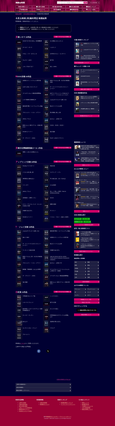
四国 (88, 274)
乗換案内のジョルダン (52, 416)
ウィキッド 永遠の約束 (29, 250)
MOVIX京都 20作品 (23, 76)
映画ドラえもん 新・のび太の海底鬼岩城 (59, 81)
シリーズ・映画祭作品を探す (86, 224)
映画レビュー (86, 211)
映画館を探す (23, 9)
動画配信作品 (74, 9)
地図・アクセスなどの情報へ (62, 36)
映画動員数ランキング (67, 402)
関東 (88, 262)
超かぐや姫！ (26, 237)
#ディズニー (87, 221)
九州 (76, 277)
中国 (76, 274)
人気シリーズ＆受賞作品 (25, 407)
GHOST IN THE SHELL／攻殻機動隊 (32, 41)
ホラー (89, 295)
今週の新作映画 (57, 6)
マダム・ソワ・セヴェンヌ (30, 53)
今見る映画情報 (86, 407)
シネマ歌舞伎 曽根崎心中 (29, 99)
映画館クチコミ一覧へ (86, 299)
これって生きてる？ (28, 66)
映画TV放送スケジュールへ (86, 251)
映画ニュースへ (86, 165)
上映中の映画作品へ (21, 384)
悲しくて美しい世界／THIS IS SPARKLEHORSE (58, 192)
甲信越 (76, 271)
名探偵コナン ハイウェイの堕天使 (32, 80)
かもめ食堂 (53, 185)
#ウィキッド (85, 219)
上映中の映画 (40, 6)
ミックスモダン (54, 296)
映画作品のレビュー (24, 409)
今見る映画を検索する (29, 14)
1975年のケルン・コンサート (58, 53)
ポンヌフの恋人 (54, 308)
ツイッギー (26, 185)
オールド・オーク (27, 47)
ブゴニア (52, 328)
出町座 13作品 (21, 292)
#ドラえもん (77, 219)
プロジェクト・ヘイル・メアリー (32, 112)
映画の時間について (86, 314)
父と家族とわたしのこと (56, 41)
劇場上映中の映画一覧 (86, 89)
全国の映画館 (43, 402)
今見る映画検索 (93, 2)
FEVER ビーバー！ (28, 131)
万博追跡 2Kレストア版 (29, 296)
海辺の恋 (52, 165)
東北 (88, 268)
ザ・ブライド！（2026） (29, 138)
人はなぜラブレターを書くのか (58, 99)
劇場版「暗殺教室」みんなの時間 (32, 269)
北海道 (76, 268)
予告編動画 (57, 9)
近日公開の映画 (74, 6)
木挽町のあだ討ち (27, 210)
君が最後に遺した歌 (55, 112)
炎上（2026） (53, 66)
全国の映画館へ (86, 281)
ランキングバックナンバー (68, 404)
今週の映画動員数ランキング (81, 62)
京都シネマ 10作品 (23, 37)
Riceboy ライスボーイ (28, 165)
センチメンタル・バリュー (30, 328)
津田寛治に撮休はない (29, 178)
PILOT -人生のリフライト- (57, 138)
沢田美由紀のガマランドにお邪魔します (59, 316)
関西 (76, 265)
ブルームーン (26, 334)
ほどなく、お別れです (56, 119)
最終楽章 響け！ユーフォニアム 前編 (32, 106)
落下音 (52, 60)
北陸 (88, 271)
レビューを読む (91, 9)
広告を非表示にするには (63, 379)
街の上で (25, 321)
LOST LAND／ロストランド (30, 87)
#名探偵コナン (78, 221)
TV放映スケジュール (87, 406)
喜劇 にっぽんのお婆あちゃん (31, 152)
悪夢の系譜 (53, 204)
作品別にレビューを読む (25, 411)
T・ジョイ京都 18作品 (25, 227)
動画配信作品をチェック (86, 115)
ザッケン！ (53, 210)
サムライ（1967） (27, 60)
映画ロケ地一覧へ (86, 302)
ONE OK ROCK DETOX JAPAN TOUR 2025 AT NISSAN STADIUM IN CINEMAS (59, 258)
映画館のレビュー (44, 404)
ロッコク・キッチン (28, 315)
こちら (22, 343)
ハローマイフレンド (28, 302)
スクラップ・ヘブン (55, 172)
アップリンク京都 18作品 (26, 162)
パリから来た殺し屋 (28, 172)
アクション (77, 289)
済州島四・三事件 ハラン (29, 197)
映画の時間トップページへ (22, 390)
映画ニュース (40, 9)
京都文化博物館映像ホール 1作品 (29, 148)
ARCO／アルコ (27, 119)
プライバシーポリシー (65, 416)
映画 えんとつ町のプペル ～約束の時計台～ (32, 126)
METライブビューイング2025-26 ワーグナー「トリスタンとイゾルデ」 (59, 94)
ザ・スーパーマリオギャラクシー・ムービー (59, 87)
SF (75, 292)
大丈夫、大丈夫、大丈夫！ (57, 125)
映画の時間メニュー (23, 6)
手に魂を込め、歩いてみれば (58, 178)
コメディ (77, 295)
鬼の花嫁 (52, 131)
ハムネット (53, 47)
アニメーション (91, 289)
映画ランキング (91, 6)
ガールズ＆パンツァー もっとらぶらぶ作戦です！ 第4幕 (59, 270)
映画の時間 (19, 14)
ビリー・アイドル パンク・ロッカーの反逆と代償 (32, 205)
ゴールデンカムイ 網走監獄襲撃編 (32, 93)
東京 (76, 262)
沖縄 (88, 277)
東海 (88, 265)
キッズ (89, 292)
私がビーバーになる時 (56, 106)
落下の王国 (53, 302)
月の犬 (52, 197)
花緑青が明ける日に (55, 321)
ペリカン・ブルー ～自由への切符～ (59, 217)
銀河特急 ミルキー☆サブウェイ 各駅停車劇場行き (32, 309)
